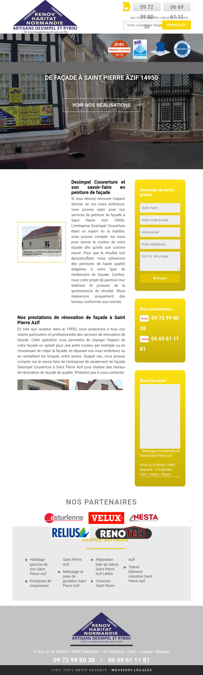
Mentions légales (131, 670)
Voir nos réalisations (101, 105)
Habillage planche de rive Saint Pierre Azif (39, 566)
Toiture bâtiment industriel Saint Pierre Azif (140, 574)
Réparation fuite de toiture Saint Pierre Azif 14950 (107, 566)
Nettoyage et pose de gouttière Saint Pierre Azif (74, 579)
